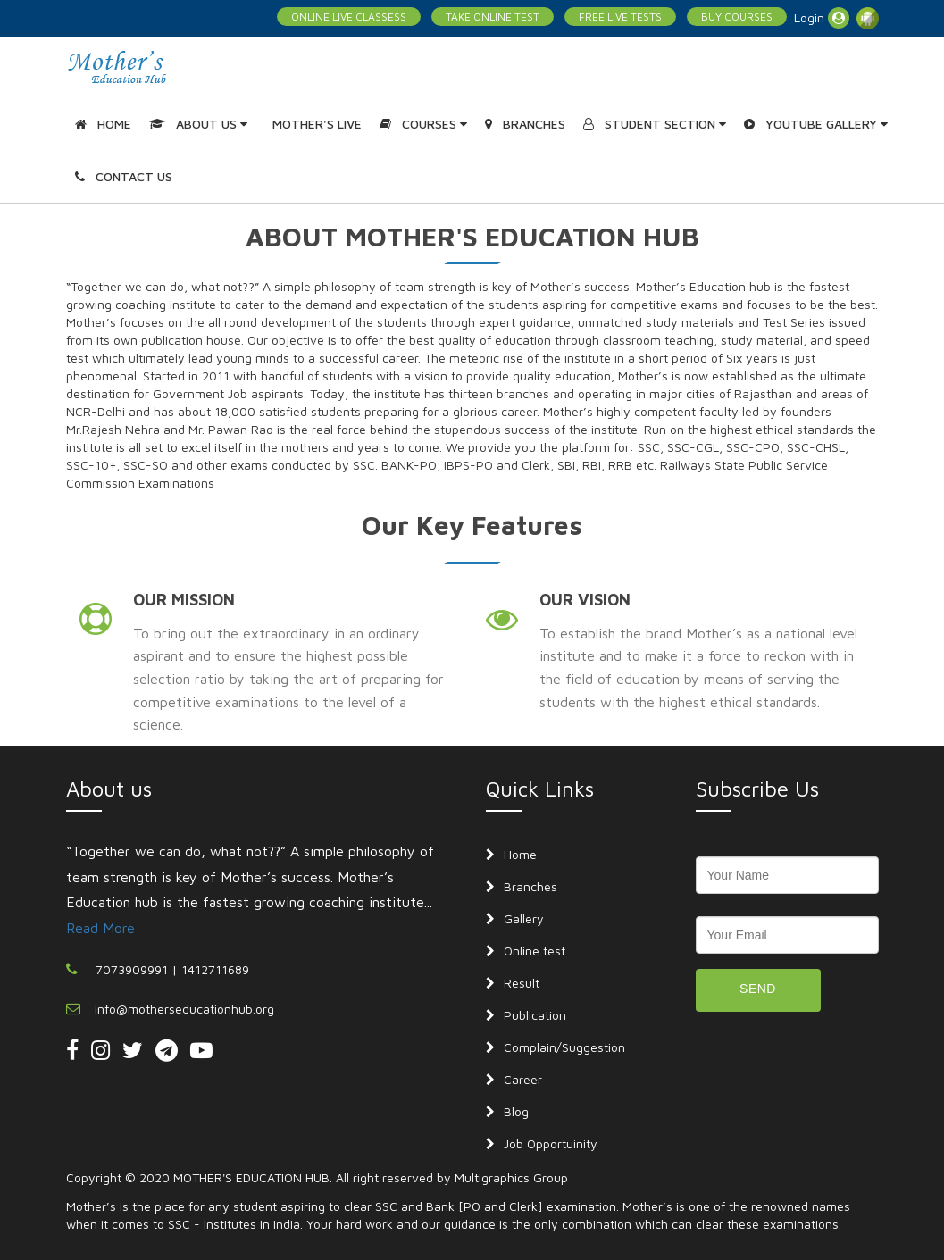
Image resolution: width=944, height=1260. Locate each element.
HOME (103, 123)
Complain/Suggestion (564, 1047)
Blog (516, 1111)
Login (821, 18)
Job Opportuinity (550, 1143)
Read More (100, 928)
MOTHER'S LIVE (317, 123)
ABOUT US (198, 123)
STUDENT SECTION (654, 123)
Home (520, 854)
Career (523, 1079)
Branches (530, 886)
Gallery (524, 918)
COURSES (423, 123)
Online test (534, 950)
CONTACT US (123, 176)
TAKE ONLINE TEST (492, 16)
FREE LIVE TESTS (620, 16)
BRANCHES (525, 123)
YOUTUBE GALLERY (816, 123)
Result (521, 982)
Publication (535, 1014)
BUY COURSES (737, 16)
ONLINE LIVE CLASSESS (348, 16)
